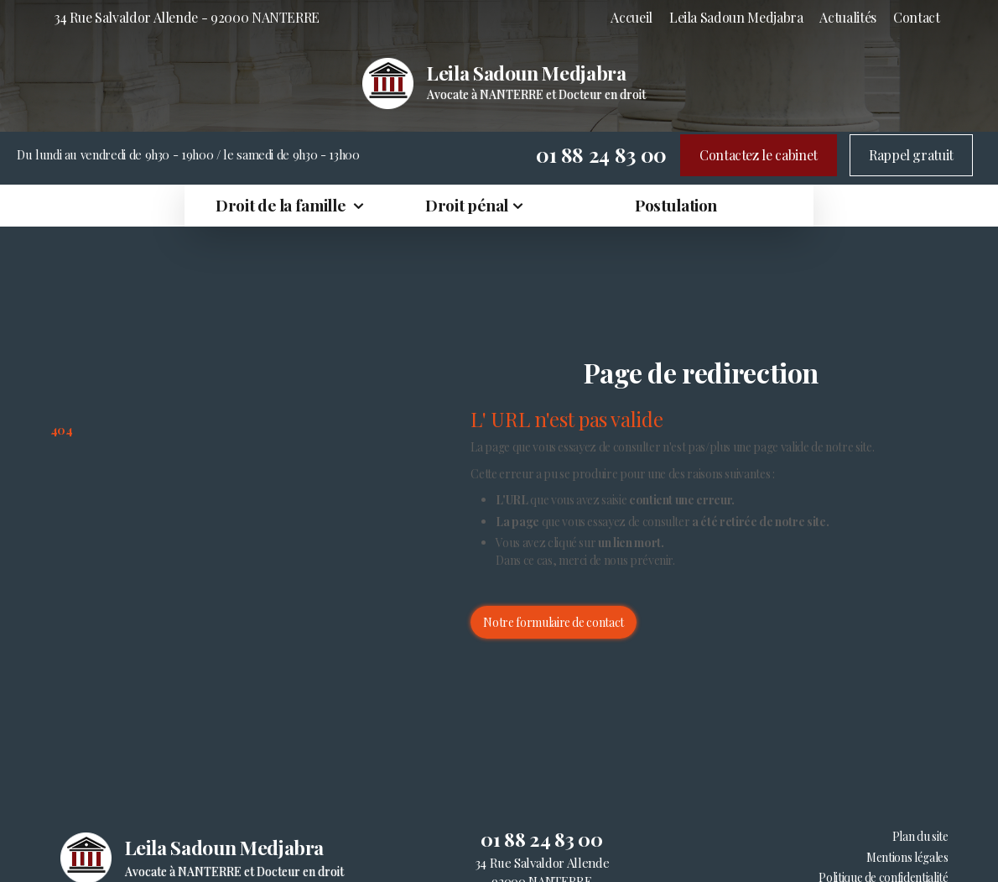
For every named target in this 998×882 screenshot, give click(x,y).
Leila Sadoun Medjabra (736, 17)
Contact (916, 17)
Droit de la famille (282, 205)
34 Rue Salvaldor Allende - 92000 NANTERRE (187, 17)
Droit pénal (466, 205)
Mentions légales (907, 857)
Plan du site (920, 836)
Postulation (676, 205)
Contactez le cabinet (758, 155)
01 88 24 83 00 (601, 154)
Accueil (631, 17)
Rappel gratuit (911, 155)
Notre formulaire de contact (553, 622)
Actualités (847, 17)
